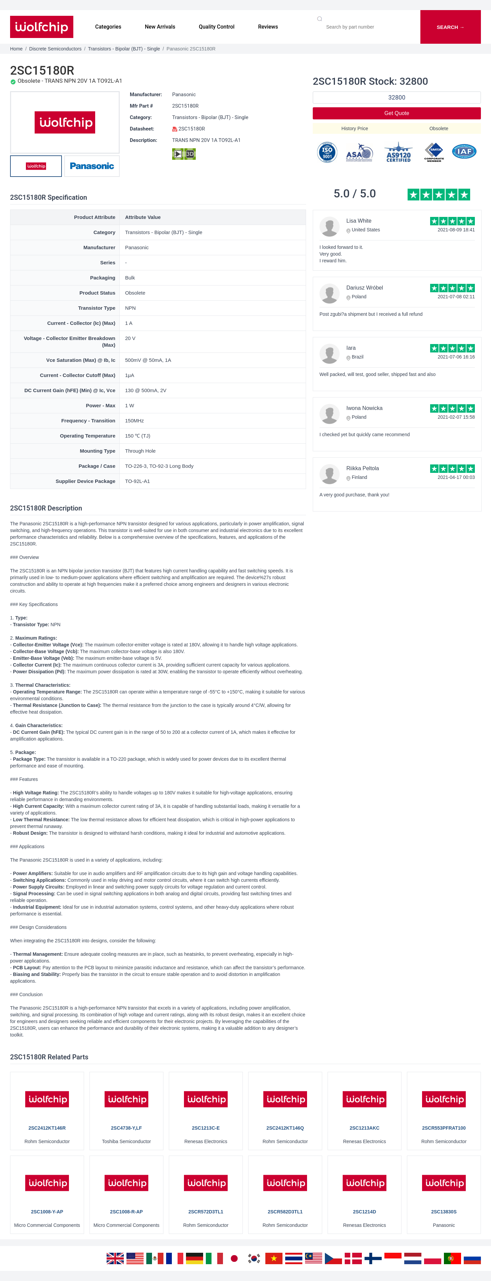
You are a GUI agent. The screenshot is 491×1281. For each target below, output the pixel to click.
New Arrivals (160, 27)
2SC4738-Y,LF (126, 1128)
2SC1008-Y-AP (47, 1211)
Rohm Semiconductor (47, 1141)
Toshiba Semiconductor (126, 1141)
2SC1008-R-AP (126, 1211)
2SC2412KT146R (47, 1128)
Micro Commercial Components (47, 1225)
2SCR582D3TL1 (285, 1211)
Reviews (268, 27)
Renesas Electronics (205, 1141)
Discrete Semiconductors (55, 48)
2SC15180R (185, 106)
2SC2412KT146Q (285, 1128)
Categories (108, 27)
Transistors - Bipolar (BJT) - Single (124, 48)
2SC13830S (444, 1211)
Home (16, 48)
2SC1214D (364, 1211)
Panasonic (184, 94)
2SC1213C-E (206, 1128)
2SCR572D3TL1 (205, 1211)
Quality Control (216, 27)
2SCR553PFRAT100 (444, 1128)
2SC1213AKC (365, 1128)
